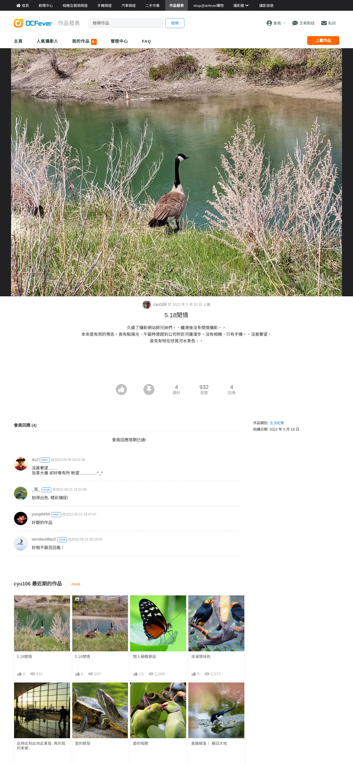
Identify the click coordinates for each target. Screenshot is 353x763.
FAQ (146, 41)
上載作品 (323, 40)
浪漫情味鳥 (200, 656)
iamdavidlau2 (44, 539)
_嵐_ (36, 489)
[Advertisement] (176, 368)
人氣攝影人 (47, 41)
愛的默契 (82, 743)
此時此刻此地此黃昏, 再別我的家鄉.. (41, 745)
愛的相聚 (140, 743)
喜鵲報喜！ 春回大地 (209, 743)
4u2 (35, 459)
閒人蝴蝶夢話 (144, 656)
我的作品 (84, 42)
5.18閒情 (24, 656)
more (76, 584)
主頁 (18, 41)
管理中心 (119, 41)
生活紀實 (277, 423)
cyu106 (155, 304)
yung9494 (41, 514)
